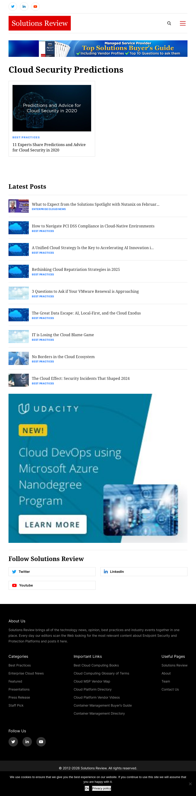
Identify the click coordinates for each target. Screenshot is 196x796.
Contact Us (170, 691)
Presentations (19, 691)
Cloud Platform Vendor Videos (97, 699)
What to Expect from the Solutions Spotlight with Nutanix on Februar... (96, 204)
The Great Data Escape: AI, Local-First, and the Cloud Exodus (86, 314)
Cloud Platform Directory (93, 691)
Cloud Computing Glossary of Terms (101, 675)
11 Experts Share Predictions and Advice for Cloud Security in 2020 (49, 147)
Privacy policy (101, 788)
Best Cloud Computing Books (96, 667)
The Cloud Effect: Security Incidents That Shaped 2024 (81, 380)
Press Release (19, 699)
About (166, 675)
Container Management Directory (99, 715)
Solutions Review (174, 667)
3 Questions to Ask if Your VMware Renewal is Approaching (85, 292)
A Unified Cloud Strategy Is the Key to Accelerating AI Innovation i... (93, 248)
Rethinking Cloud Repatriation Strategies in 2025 (76, 270)
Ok (87, 788)
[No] (190, 783)
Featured (15, 683)
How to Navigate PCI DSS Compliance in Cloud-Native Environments (93, 226)
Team (166, 683)
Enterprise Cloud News (49, 210)
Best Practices (26, 138)
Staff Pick (16, 707)
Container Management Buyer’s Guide (103, 707)
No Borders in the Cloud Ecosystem (63, 358)
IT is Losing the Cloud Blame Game (63, 336)
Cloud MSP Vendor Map (92, 683)
